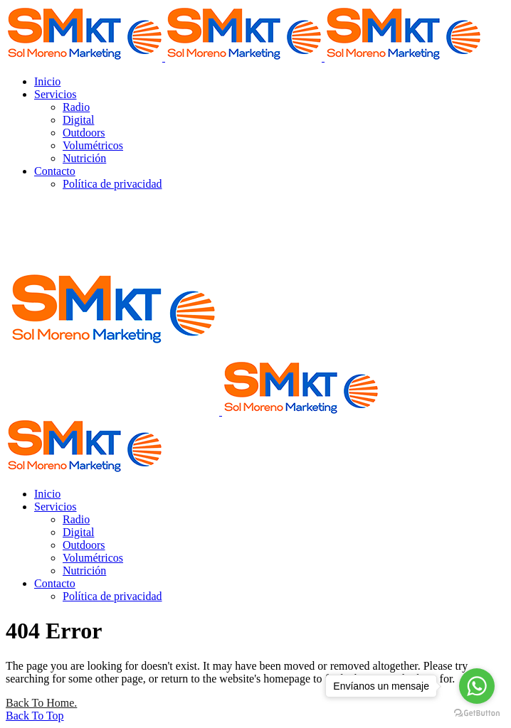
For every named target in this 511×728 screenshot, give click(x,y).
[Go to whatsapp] (477, 686)
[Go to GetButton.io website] (477, 713)
